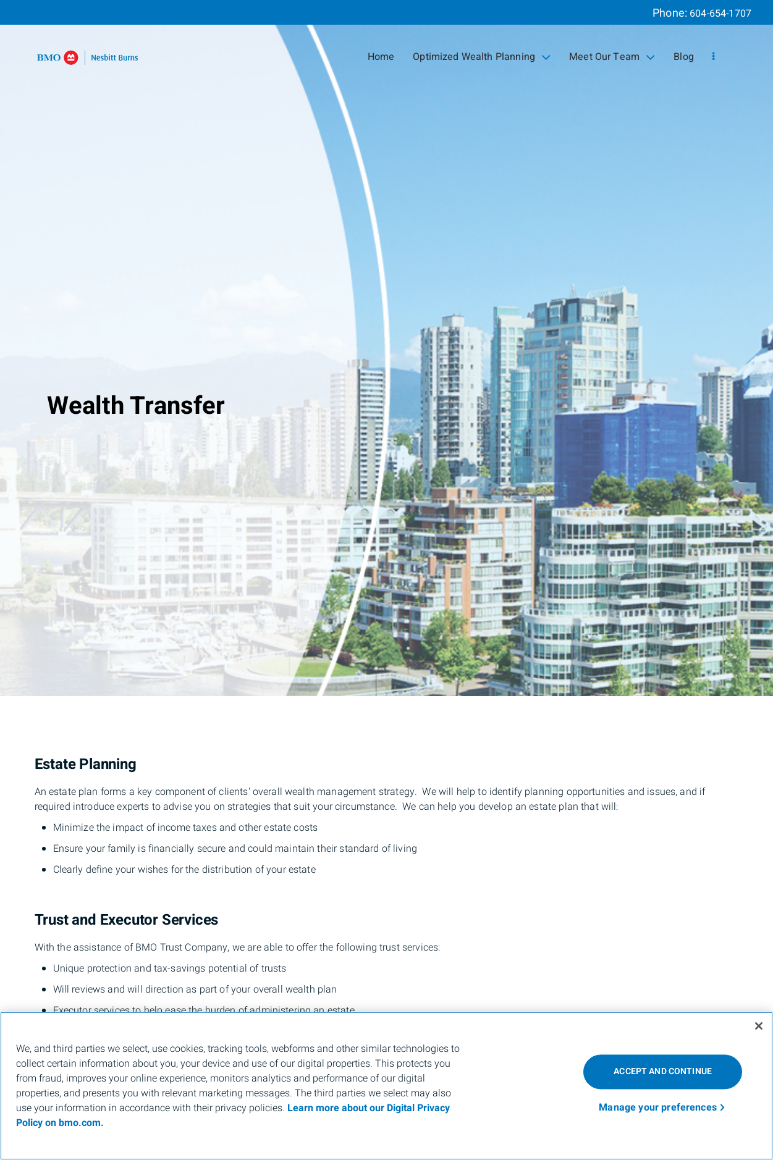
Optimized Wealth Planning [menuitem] (482, 56)
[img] (386, 348)
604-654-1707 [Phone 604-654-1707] (720, 13)
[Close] (759, 1026)
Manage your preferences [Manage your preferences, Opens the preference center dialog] (658, 1107)
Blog (684, 56)
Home (381, 56)
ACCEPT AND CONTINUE (663, 1071)
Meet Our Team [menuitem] (612, 56)
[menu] (713, 57)
